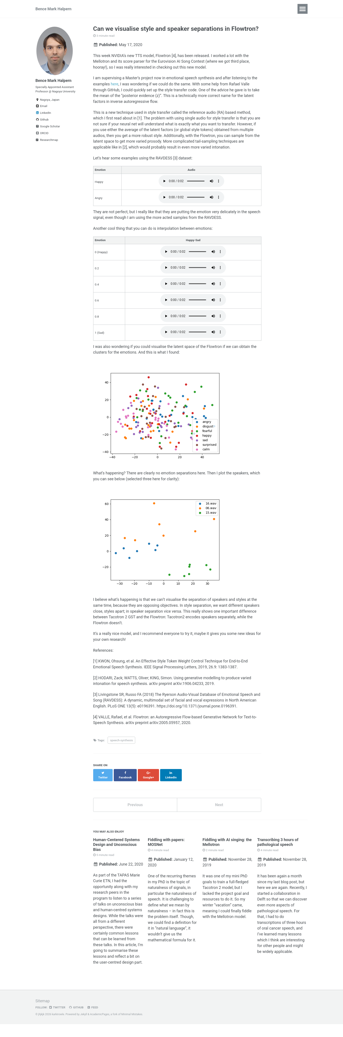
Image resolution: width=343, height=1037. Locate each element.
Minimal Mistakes (132, 1027)
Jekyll (83, 1027)
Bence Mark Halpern (53, 9)
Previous (135, 805)
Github (42, 120)
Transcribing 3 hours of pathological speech (277, 842)
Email (41, 106)
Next (219, 805)
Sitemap (42, 1014)
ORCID (42, 133)
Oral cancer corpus (260, 9)
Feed (93, 1020)
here (115, 84)
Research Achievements (108, 9)
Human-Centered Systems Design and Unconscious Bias (116, 845)
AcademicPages (100, 1027)
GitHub (76, 1020)
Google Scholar (47, 127)
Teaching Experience (155, 9)
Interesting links (195, 9)
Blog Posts (226, 9)
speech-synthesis (121, 745)
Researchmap (46, 140)
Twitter (57, 1020)
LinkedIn (43, 113)
